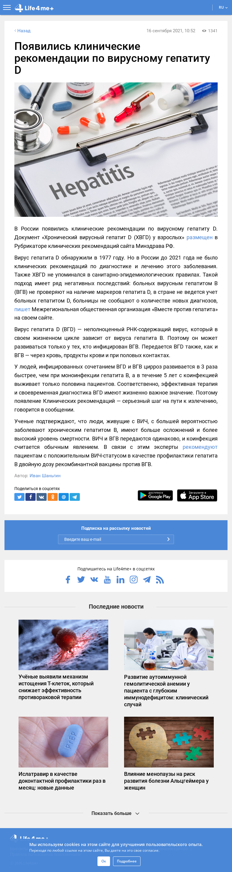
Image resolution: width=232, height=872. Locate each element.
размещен (200, 237)
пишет (22, 309)
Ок (103, 861)
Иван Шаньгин (45, 475)
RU (223, 7)
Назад (21, 30)
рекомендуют (200, 447)
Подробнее (127, 861)
